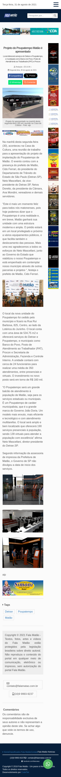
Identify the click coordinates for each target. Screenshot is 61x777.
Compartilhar (15, 76)
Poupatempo (25, 611)
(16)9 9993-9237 (17, 758)
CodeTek (25, 772)
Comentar (29, 82)
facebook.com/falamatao (30, 761)
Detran (9, 611)
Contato (34, 752)
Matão (8, 617)
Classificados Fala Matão (20, 752)
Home (5, 752)
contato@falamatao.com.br (37, 758)
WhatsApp (15, 82)
